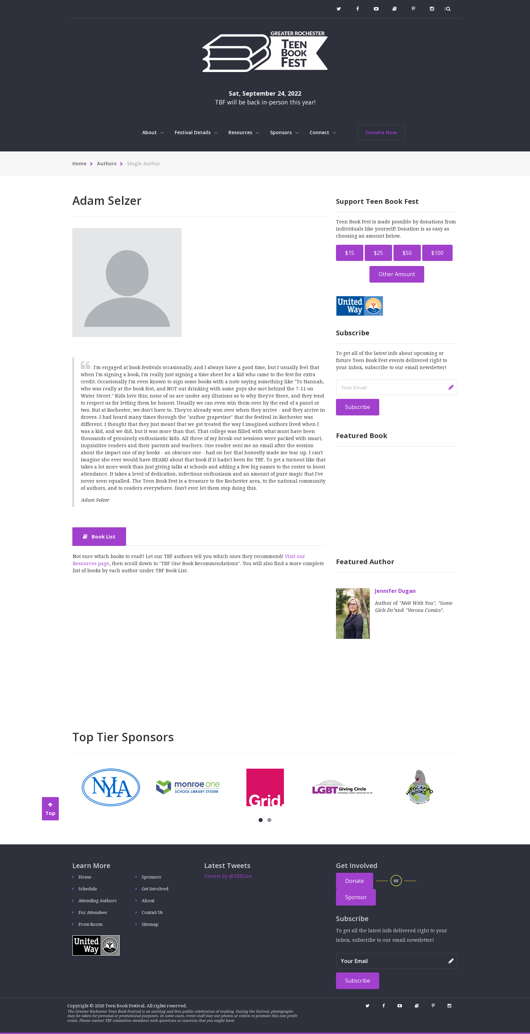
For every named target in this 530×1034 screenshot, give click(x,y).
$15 (349, 253)
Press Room (90, 924)
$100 (437, 253)
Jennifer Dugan (395, 591)
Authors (107, 163)
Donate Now (381, 132)
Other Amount (397, 274)
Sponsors (284, 132)
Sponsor (356, 897)
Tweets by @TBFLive (228, 876)
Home (79, 163)
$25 (378, 253)
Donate (354, 881)
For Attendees (92, 912)
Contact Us (152, 912)
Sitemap (150, 924)
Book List (99, 536)
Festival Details (196, 132)
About (153, 132)
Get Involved (155, 888)
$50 (407, 253)
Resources (243, 132)
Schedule (87, 888)
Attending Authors (97, 900)
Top (50, 809)
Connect (323, 132)
